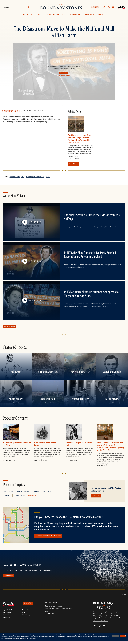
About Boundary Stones (100, 624)
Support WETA (7, 613)
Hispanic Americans (48, 373)
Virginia (89, 14)
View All (31, 497)
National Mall (15, 177)
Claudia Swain (41, 462)
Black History (112, 400)
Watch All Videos (10, 327)
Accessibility (26, 618)
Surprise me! (97, 497)
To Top (123, 597)
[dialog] (64, 637)
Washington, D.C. (56, 14)
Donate (95, 7)
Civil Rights (7, 497)
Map (46, 614)
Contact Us (6, 620)
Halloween (15, 373)
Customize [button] (115, 636)
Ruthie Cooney (75, 158)
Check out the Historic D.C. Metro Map (51, 538)
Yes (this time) (63, 73)
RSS (23, 615)
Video (39, 14)
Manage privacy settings (64, 75)
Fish (22, 177)
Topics (101, 14)
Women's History (80, 400)
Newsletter (25, 613)
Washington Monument (35, 177)
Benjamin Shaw (10, 462)
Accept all (123, 636)
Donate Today (9, 578)
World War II (47, 492)
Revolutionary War (80, 373)
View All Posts (74, 164)
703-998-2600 (49, 616)
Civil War (36, 492)
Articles (27, 14)
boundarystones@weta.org (53, 609)
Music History (16, 400)
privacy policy (32, 638)
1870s (48, 177)
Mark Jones (103, 467)
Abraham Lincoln (112, 373)
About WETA (7, 615)
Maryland (75, 14)
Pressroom (6, 618)
